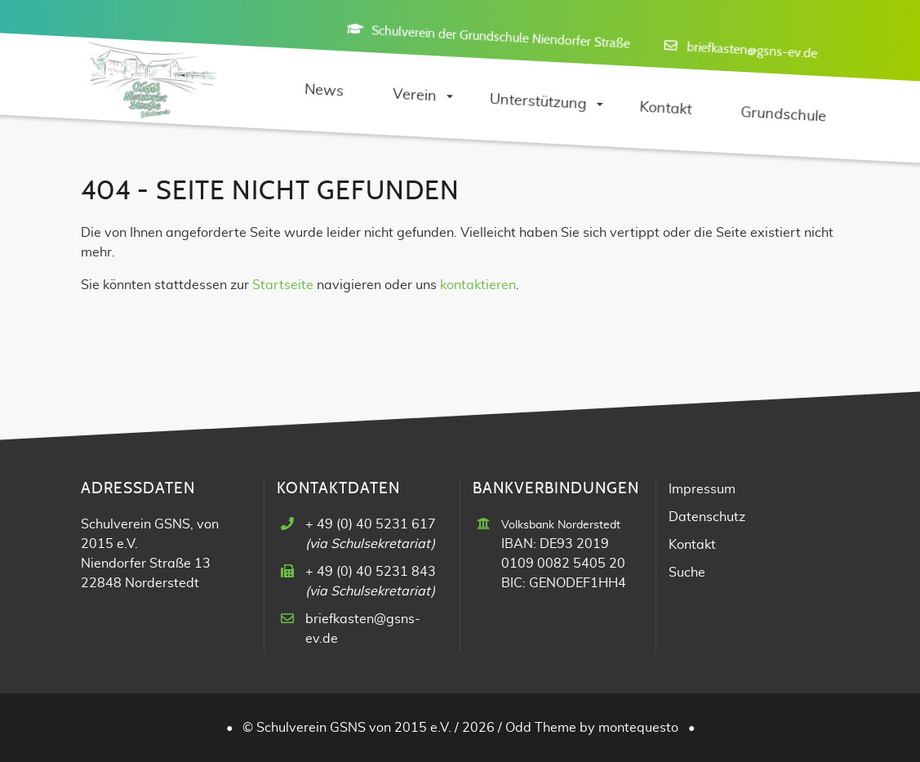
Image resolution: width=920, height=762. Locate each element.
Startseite (282, 285)
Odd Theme (540, 727)
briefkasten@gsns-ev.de (752, 50)
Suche (687, 572)
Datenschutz (707, 517)
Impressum (702, 489)
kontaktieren (478, 285)
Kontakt (692, 544)
